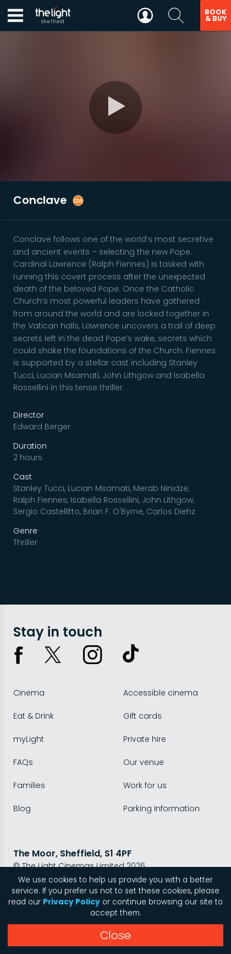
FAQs (23, 762)
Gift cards (142, 715)
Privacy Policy (71, 902)
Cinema (29, 692)
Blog (22, 808)
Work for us (145, 785)
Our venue (143, 762)
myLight (28, 739)
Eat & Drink (33, 715)
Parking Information (161, 808)
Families (29, 785)
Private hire (144, 739)
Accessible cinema (160, 692)
